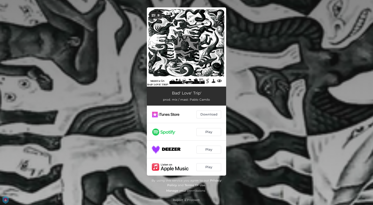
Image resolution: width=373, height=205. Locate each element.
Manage (172, 190)
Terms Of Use (195, 185)
